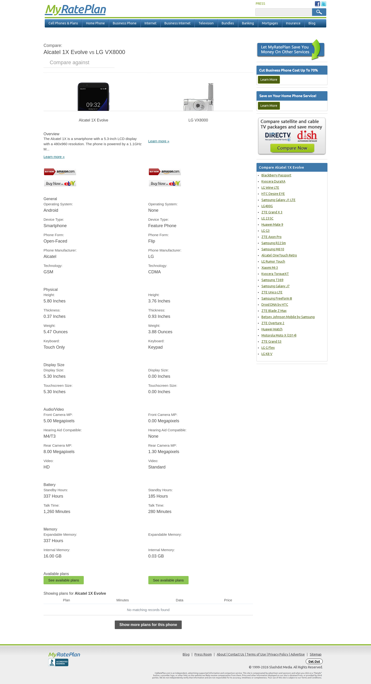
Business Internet (177, 23)
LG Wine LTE (270, 187)
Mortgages (270, 23)
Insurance (293, 23)
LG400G (267, 206)
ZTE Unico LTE (272, 292)
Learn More (269, 79)
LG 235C (267, 218)
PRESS (260, 3)
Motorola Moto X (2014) (278, 335)
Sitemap (316, 654)
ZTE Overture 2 (272, 323)
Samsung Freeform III (276, 298)
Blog (312, 23)
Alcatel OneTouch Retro (279, 255)
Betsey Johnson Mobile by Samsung (288, 317)
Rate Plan (75, 8)
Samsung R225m (273, 243)
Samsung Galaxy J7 (275, 286)
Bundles (228, 23)
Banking (248, 23)
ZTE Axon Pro (271, 237)
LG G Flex (268, 348)
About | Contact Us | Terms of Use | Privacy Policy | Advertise (261, 654)
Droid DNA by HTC (274, 304)
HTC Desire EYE (273, 194)
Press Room (203, 654)
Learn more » (54, 157)
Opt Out (314, 661)
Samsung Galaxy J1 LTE (278, 200)
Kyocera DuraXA (273, 181)
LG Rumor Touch (273, 261)
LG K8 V (266, 354)
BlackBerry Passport (276, 175)
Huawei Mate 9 (272, 224)
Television (206, 23)
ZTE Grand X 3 (272, 212)
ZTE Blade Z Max (274, 311)
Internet (150, 23)
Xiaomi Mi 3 (269, 268)
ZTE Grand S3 (271, 341)
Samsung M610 (272, 249)
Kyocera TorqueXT (275, 274)
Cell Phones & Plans (63, 23)
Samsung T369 (272, 280)
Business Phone (125, 23)
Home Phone (95, 23)
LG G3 (265, 231)
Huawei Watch (272, 329)
